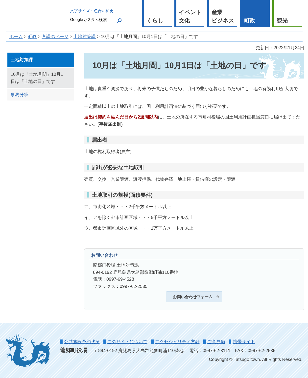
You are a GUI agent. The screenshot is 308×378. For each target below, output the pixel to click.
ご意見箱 (216, 341)
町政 (249, 21)
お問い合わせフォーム (193, 297)
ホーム (16, 36)
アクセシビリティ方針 (177, 341)
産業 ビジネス (223, 16)
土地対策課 (84, 36)
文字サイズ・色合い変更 (92, 10)
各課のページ (55, 36)
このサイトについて (127, 341)
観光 (282, 21)
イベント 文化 (190, 16)
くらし (155, 21)
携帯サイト (244, 341)
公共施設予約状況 (82, 341)
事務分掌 (19, 94)
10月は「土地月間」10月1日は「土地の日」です (37, 78)
